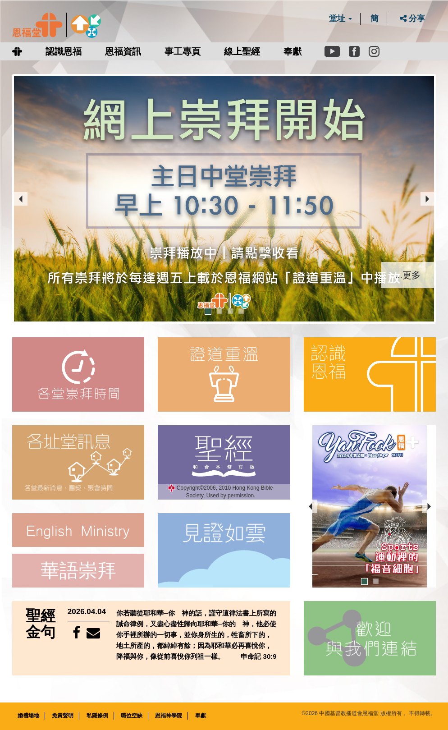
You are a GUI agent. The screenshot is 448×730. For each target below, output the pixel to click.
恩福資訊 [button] (123, 51)
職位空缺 (131, 715)
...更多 (408, 274)
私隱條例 (97, 715)
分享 (412, 18)
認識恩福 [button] (64, 51)
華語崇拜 (78, 570)
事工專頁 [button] (183, 51)
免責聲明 (62, 715)
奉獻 (292, 51)
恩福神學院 (168, 715)
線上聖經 (242, 51)
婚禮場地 (28, 715)
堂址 (340, 18)
